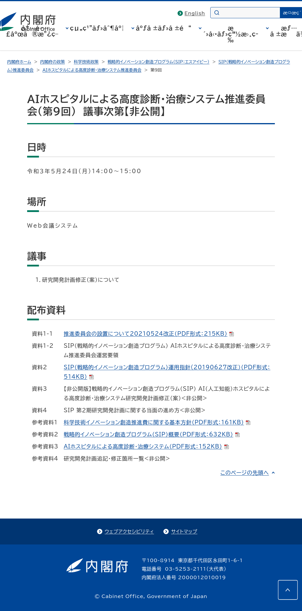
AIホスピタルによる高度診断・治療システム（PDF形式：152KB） (146, 446)
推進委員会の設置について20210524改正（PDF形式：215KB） (149, 333)
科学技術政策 (86, 62)
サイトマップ (184, 531)
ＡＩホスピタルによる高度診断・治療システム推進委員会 (91, 70)
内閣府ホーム (19, 62)
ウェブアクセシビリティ (129, 531)
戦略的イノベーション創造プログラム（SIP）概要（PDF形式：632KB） (152, 434)
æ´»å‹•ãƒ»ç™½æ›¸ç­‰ (230, 34)
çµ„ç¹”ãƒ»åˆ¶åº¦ (97, 28)
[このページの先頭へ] (287, 589)
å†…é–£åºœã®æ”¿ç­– (32, 31)
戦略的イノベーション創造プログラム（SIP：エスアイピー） (158, 62)
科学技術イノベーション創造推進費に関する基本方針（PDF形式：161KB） (157, 422)
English (195, 13)
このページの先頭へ (244, 472)
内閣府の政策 (52, 62)
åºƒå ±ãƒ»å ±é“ (163, 28)
